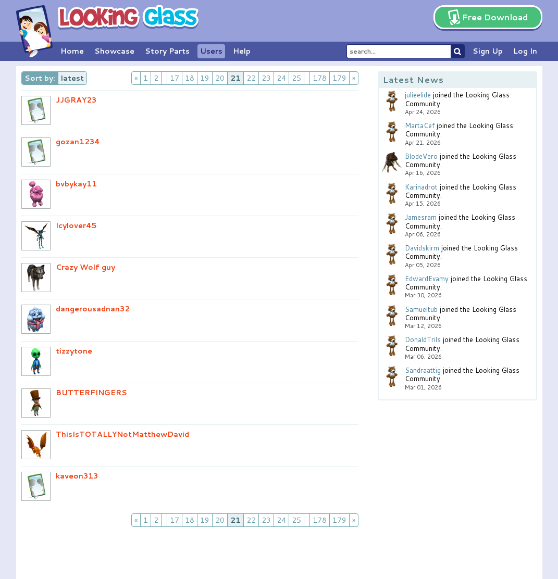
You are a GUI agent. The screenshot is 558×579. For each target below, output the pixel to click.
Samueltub (421, 309)
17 (174, 78)
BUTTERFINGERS (91, 392)
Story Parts (167, 51)
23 (266, 78)
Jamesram (421, 217)
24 (281, 78)
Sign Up (488, 51)
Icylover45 (76, 225)
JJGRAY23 (76, 100)
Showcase (114, 51)
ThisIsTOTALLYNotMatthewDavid (122, 434)
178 (320, 78)
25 (296, 78)
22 (251, 78)
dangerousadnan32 (93, 309)
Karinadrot (421, 187)
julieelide (418, 94)
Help (242, 51)
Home (72, 51)
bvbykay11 (76, 184)
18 (189, 78)
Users (211, 51)
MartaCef (420, 125)
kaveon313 (77, 476)
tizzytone (74, 351)
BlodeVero (421, 156)
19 (204, 78)
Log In (525, 51)
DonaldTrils (423, 339)
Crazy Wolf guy (85, 267)
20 (220, 78)
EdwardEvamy (427, 278)
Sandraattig (423, 370)
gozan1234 (78, 141)
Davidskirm (422, 248)
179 (339, 78)
